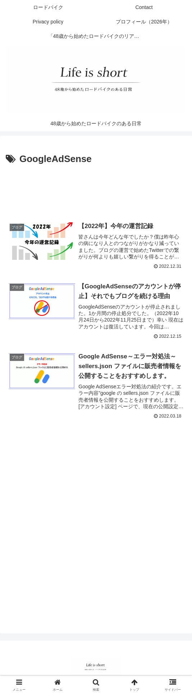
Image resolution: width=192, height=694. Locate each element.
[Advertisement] (96, 189)
